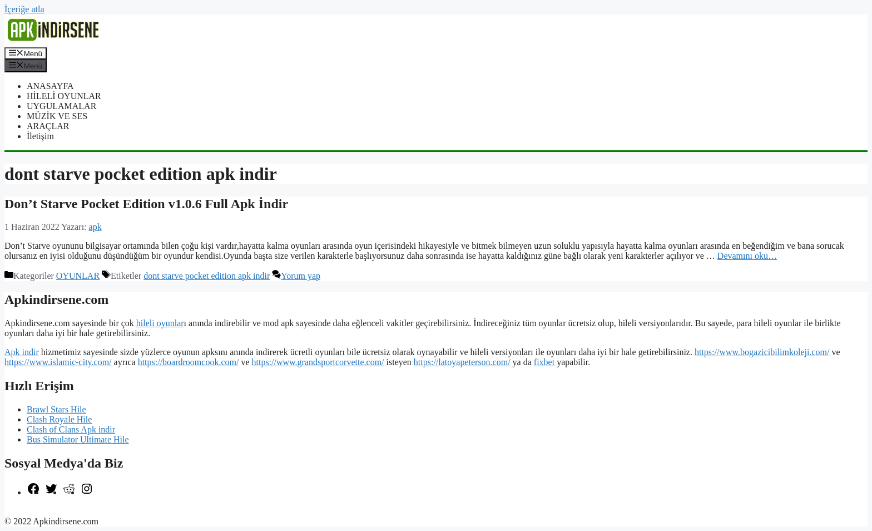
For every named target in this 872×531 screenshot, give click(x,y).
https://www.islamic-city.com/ (58, 362)
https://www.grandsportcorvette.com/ (318, 362)
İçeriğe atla (24, 9)
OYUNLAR (78, 276)
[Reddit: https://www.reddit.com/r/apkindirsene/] (69, 492)
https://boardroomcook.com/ (188, 362)
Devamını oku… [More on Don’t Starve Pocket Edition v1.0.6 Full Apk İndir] (747, 255)
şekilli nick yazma (36, 511)
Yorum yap (300, 276)
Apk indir (21, 352)
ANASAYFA (50, 86)
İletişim (40, 136)
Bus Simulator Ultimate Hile (78, 439)
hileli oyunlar (160, 323)
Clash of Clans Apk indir (71, 429)
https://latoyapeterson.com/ (462, 362)
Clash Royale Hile (59, 419)
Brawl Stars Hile (56, 409)
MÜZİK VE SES (57, 116)
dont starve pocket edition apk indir (206, 276)
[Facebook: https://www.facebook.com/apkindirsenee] (33, 492)
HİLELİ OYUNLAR (64, 96)
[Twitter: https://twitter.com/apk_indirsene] (51, 492)
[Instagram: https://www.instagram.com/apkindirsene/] (86, 492)
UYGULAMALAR (61, 106)
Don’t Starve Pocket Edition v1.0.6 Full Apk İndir (146, 203)
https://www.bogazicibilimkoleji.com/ (762, 352)
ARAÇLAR (48, 126)
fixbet (544, 362)
